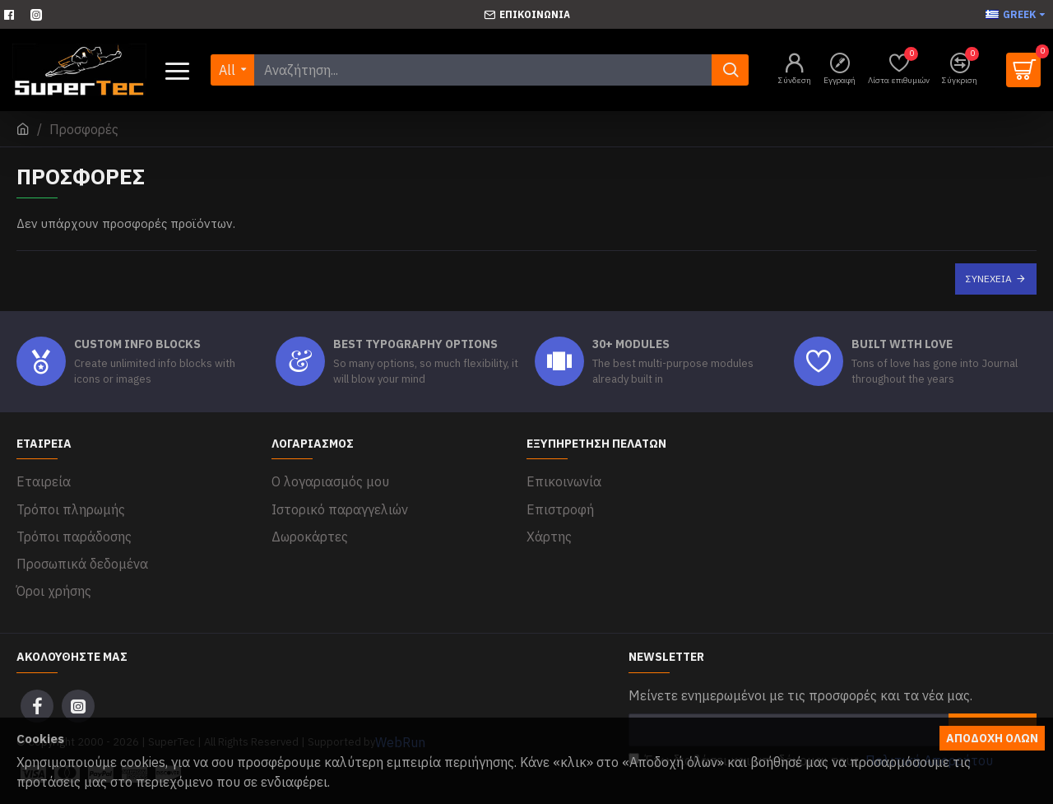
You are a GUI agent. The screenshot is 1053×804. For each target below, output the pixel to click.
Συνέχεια (989, 278)
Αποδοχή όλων (992, 738)
